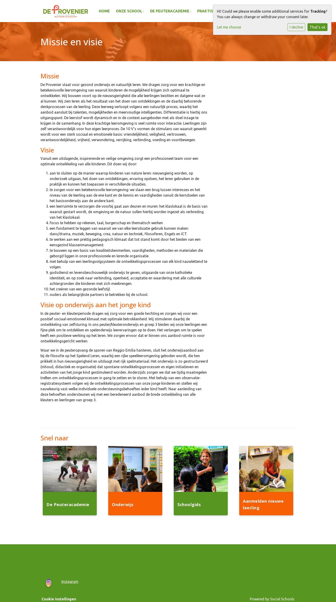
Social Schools (282, 599)
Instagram (69, 581)
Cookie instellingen (59, 599)
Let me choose (229, 27)
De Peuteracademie (170, 11)
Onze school (129, 11)
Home (104, 11)
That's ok (317, 27)
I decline (296, 27)
